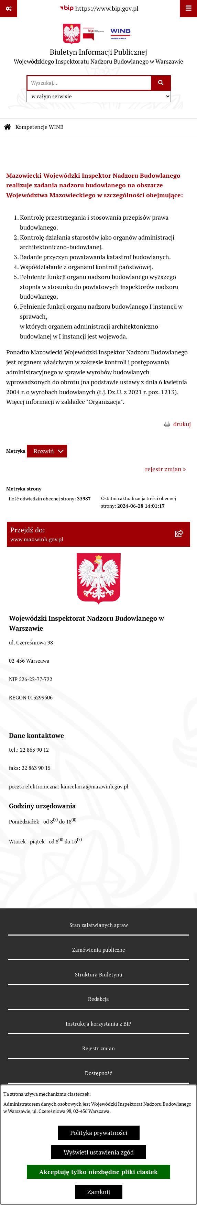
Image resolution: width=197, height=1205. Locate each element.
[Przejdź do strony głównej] (98, 46)
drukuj (182, 424)
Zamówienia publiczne (98, 950)
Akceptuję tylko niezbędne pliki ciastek (98, 1172)
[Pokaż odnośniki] (8, 8)
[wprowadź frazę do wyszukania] (89, 83)
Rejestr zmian (98, 1048)
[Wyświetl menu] (188, 8)
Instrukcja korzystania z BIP (98, 1023)
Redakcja (98, 999)
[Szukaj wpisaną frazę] (161, 83)
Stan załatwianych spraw (98, 925)
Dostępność (98, 1073)
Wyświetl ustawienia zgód (99, 1152)
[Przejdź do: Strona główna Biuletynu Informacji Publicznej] (7, 127)
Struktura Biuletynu (98, 974)
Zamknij (98, 1192)
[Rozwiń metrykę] (47, 451)
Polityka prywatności (98, 1133)
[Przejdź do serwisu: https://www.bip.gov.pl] (98, 8)
